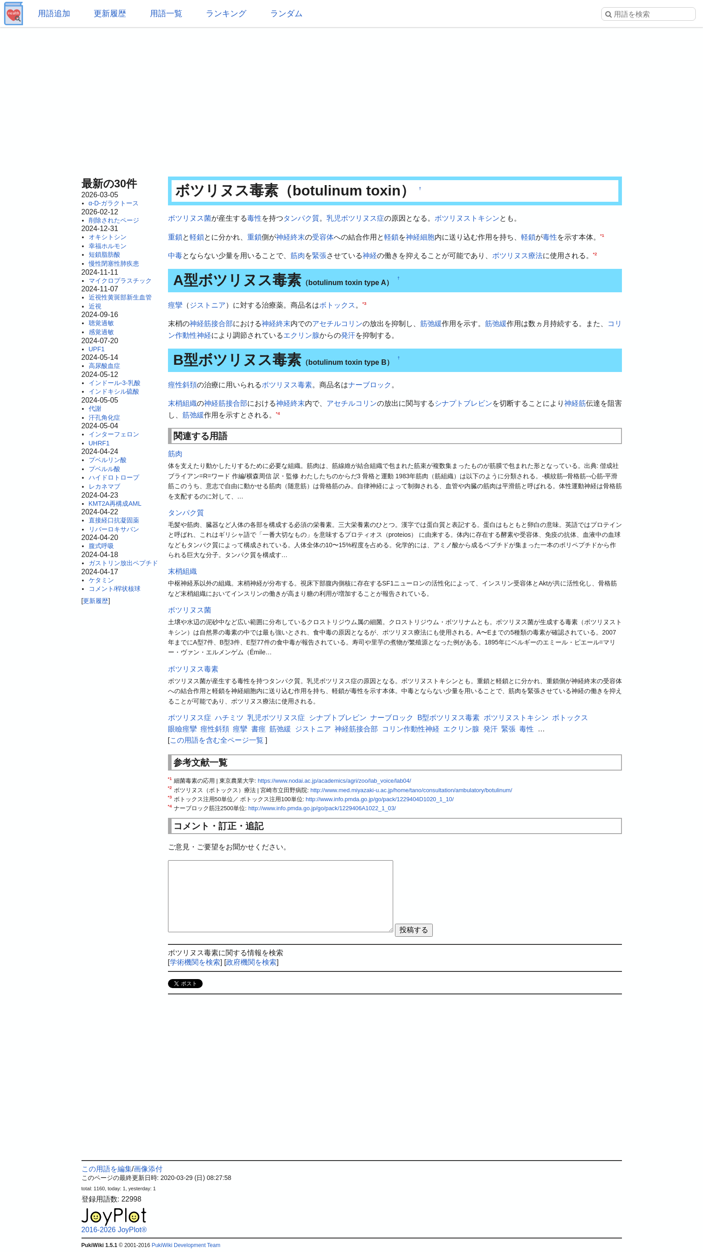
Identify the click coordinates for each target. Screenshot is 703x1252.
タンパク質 (301, 218)
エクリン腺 (301, 335)
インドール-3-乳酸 (115, 382)
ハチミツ (229, 717)
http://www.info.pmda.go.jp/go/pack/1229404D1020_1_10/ (380, 799)
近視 (95, 306)
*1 (602, 234)
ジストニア (208, 305)
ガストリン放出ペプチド (123, 563)
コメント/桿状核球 (115, 588)
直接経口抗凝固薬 (114, 520)
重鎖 (175, 237)
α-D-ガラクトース (114, 203)
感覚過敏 (101, 332)
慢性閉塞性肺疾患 (114, 263)
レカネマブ (104, 486)
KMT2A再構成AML (115, 503)
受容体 (323, 237)
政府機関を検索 (251, 962)
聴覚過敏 (101, 323)
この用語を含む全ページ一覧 (216, 740)
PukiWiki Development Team (186, 1245)
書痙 (258, 729)
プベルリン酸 (108, 459)
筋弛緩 (431, 323)
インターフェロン (114, 434)
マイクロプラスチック (120, 280)
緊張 (319, 255)
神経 (370, 255)
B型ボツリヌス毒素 (448, 717)
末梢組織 (182, 403)
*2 (595, 253)
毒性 (254, 218)
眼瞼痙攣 (182, 729)
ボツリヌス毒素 (287, 385)
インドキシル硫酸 (114, 391)
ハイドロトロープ (114, 477)
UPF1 (97, 349)
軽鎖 (197, 237)
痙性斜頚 (182, 385)
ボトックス (337, 305)
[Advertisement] (352, 99)
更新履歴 (110, 13)
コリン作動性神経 (411, 729)
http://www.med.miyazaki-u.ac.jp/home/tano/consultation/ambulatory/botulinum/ (411, 790)
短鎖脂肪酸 (104, 254)
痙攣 (175, 305)
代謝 (95, 408)
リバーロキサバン (114, 529)
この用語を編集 (107, 1169)
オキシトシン (108, 236)
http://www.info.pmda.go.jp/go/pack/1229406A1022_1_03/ (322, 808)
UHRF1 (99, 443)
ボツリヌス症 (189, 717)
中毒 (175, 255)
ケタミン (101, 580)
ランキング (226, 13)
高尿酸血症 (104, 365)
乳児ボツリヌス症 (355, 218)
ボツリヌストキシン (467, 218)
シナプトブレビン (463, 403)
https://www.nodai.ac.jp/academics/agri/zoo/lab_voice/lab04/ (334, 780)
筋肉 (297, 255)
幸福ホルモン (108, 245)
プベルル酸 (104, 468)
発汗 (348, 335)
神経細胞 (420, 237)
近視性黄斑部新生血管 (120, 297)
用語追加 (54, 13)
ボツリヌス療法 (517, 255)
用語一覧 (166, 13)
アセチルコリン (337, 323)
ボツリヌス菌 (189, 218)
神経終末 (290, 237)
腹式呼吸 (101, 545)
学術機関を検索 (195, 962)
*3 (365, 302)
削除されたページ (114, 220)
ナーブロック (369, 385)
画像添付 (148, 1169)
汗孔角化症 (104, 417)
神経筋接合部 (211, 323)
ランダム (286, 13)
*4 (278, 412)
